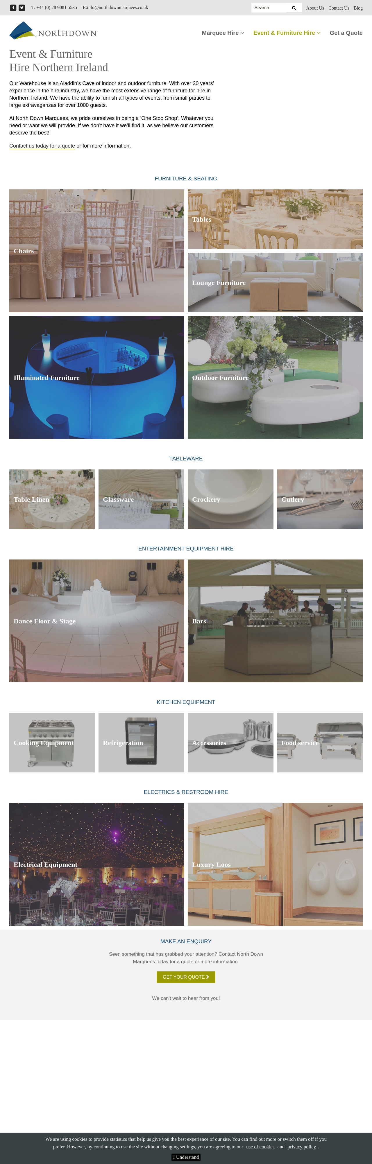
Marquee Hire (223, 33)
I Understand (186, 1157)
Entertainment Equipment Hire (186, 549)
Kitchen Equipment (186, 702)
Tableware (186, 458)
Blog (358, 8)
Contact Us (338, 8)
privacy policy (302, 1146)
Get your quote (186, 977)
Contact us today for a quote (42, 146)
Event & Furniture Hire (287, 33)
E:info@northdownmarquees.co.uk (115, 7)
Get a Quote (346, 33)
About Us (315, 8)
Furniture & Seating (186, 178)
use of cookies (260, 1146)
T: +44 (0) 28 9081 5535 (54, 7)
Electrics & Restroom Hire (186, 792)
